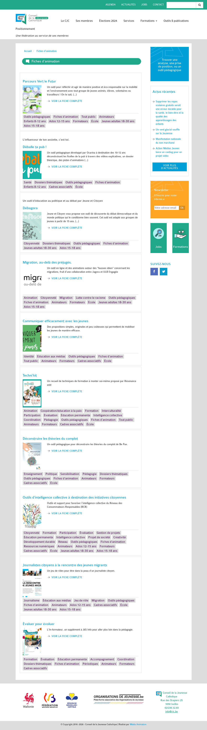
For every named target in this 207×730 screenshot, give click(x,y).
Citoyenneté (31, 243)
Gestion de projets (108, 533)
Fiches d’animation (66, 116)
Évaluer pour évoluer (39, 624)
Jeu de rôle (81, 600)
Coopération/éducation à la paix (61, 411)
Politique (51, 474)
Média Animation (138, 724)
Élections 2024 (108, 20)
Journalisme (31, 600)
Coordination (32, 420)
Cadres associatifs (60, 187)
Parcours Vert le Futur (39, 81)
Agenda (110, 4)
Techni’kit (30, 375)
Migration (66, 297)
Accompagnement (102, 659)
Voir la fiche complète (67, 101)
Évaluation (51, 415)
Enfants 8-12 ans (35, 121)
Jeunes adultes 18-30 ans (118, 121)
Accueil (28, 51)
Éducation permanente (75, 415)
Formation (92, 411)
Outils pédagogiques (37, 116)
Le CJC (65, 20)
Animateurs (106, 116)
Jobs (144, 4)
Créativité (119, 537)
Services (128, 20)
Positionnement (25, 29)
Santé (27, 182)
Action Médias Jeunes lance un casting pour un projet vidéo (169, 152)
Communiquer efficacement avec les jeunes (55, 321)
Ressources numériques (39, 546)
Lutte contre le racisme (90, 297)
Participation (32, 415)
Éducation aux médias (51, 356)
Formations (148, 20)
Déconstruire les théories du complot (50, 438)
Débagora (30, 208)
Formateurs (80, 121)
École (94, 121)
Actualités (128, 4)
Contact (158, 4)
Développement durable (39, 542)
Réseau (62, 542)
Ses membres (84, 20)
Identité (29, 356)
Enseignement (33, 474)
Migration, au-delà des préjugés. (47, 262)
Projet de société (99, 537)
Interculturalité (111, 411)
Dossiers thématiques (48, 182)
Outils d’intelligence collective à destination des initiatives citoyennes (74, 497)
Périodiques (90, 664)
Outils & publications (176, 20)
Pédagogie (51, 420)
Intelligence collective (107, 415)
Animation (30, 297)
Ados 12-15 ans (59, 121)
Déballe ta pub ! (34, 147)
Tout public (88, 116)
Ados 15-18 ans (34, 125)
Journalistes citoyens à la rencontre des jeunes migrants (65, 565)
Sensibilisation (69, 474)
